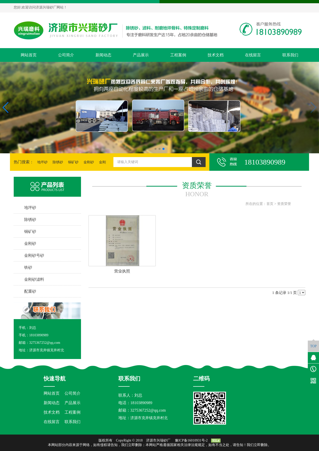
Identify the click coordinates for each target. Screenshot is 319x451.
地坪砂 (42, 162)
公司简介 (66, 55)
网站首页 (29, 55)
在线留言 (253, 55)
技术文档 (216, 55)
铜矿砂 (73, 162)
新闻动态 (103, 55)
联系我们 (290, 55)
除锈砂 (58, 162)
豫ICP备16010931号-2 (191, 440)
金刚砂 (88, 162)
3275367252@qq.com (148, 410)
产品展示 (141, 55)
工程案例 (178, 55)
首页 (269, 204)
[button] (156, 149)
